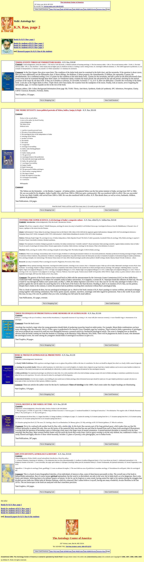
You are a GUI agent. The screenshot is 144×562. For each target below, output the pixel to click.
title (69, 426)
